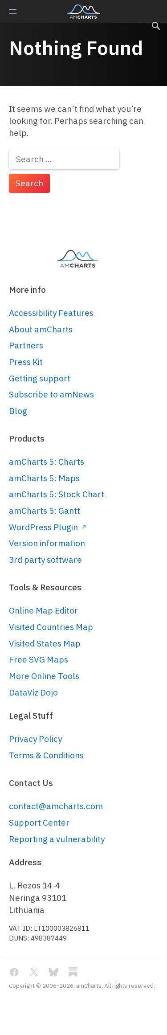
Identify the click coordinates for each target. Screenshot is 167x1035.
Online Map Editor (43, 610)
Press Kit (26, 361)
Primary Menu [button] (12, 11)
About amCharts (41, 329)
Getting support (39, 378)
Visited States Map (45, 643)
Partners (26, 345)
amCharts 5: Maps (44, 478)
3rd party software (45, 559)
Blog (18, 410)
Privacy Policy (35, 738)
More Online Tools (44, 676)
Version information (47, 543)
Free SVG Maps (38, 659)
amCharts (83, 11)
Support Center (39, 822)
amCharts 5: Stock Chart (56, 494)
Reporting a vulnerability (57, 839)
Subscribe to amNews (51, 394)
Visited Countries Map (51, 627)
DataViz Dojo (33, 692)
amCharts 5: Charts (46, 461)
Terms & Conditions (46, 755)
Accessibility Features (51, 312)
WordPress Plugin (47, 527)
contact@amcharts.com (56, 806)
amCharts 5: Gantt (44, 510)
